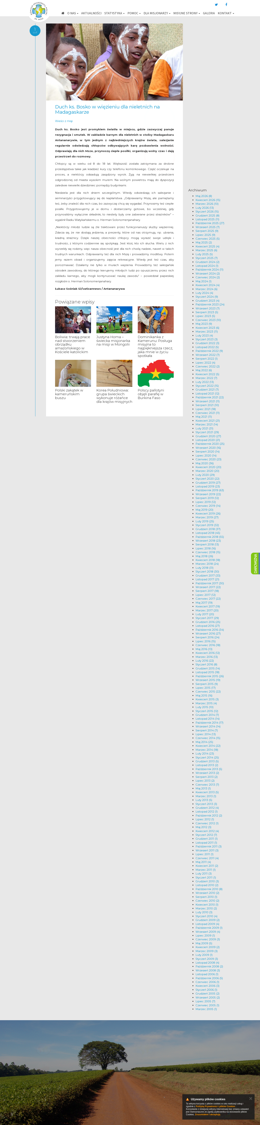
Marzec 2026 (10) (207, 203)
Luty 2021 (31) (204, 428)
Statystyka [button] (114, 13)
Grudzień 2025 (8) (208, 215)
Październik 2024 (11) (210, 269)
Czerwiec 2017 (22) (208, 598)
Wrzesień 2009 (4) (208, 931)
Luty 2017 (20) (205, 614)
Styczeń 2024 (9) (207, 296)
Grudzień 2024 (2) (208, 262)
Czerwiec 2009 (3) (208, 939)
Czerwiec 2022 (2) (208, 366)
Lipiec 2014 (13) (206, 734)
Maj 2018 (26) (204, 556)
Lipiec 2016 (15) (206, 641)
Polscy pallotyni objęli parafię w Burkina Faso (151, 394)
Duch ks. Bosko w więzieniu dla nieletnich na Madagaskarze (107, 109)
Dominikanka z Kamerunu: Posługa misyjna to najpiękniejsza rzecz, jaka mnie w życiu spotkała (155, 346)
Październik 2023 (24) (210, 304)
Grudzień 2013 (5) (207, 761)
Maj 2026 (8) (204, 196)
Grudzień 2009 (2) (208, 920)
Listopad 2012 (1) (207, 811)
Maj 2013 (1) (203, 788)
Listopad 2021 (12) (207, 393)
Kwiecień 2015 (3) (207, 699)
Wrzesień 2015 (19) (208, 680)
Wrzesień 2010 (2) (207, 893)
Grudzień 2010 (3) (207, 881)
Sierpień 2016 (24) (208, 637)
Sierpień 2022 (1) (207, 358)
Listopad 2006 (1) (207, 974)
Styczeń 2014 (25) (207, 757)
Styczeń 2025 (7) (207, 258)
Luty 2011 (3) (204, 873)
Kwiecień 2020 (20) (208, 467)
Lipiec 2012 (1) (205, 819)
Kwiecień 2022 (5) (207, 374)
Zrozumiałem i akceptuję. (208, 1114)
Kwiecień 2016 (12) (208, 653)
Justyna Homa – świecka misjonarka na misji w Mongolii (113, 341)
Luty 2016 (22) (205, 660)
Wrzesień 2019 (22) (208, 494)
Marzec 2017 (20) (207, 610)
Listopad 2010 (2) (207, 885)
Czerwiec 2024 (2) (208, 277)
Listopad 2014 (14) (208, 718)
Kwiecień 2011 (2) (207, 865)
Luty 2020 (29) (205, 475)
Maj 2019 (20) (204, 509)
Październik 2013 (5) (209, 769)
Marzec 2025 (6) (206, 250)
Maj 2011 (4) (203, 862)
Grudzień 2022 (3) (207, 343)
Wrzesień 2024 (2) (208, 273)
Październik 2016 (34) (210, 629)
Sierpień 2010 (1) (206, 897)
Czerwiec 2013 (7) (207, 784)
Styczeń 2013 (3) (206, 804)
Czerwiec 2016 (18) (208, 645)
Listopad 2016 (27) (208, 625)
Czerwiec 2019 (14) (208, 505)
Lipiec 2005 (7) (205, 1001)
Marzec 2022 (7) (206, 378)
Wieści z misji (64, 121)
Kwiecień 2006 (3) (208, 985)
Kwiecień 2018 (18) (208, 560)
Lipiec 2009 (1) (205, 935)
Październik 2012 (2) (209, 815)
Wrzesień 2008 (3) (208, 970)
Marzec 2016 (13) (207, 657)
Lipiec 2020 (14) (206, 455)
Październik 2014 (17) (210, 722)
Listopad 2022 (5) (207, 347)
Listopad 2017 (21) (207, 579)
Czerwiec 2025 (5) (208, 238)
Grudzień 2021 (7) (207, 389)
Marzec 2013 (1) (206, 796)
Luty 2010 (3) (204, 912)
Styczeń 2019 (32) (207, 525)
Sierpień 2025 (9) (207, 231)
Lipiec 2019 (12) (206, 502)
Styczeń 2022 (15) (207, 385)
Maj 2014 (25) (204, 742)
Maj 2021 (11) (204, 416)
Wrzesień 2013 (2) (207, 773)
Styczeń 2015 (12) (207, 711)
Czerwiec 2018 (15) (208, 552)
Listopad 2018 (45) (208, 533)
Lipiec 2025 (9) (205, 235)
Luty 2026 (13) (205, 207)
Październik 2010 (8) (209, 889)
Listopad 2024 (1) (207, 265)
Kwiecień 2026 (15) (208, 200)
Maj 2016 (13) (204, 649)
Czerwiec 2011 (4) (207, 858)
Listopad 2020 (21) (208, 440)
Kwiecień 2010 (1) (207, 904)
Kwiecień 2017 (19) (208, 606)
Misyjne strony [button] (186, 13)
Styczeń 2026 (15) (207, 211)
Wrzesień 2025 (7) (208, 227)
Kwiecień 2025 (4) (208, 246)
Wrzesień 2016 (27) (208, 633)
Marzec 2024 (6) (207, 289)
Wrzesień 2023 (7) (208, 308)
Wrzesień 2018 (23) (208, 540)
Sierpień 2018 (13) (207, 544)
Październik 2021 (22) (210, 397)
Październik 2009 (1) (209, 927)
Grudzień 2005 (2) (208, 993)
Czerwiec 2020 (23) (209, 459)
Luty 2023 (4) (204, 335)
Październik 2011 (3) (209, 846)
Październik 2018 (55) (210, 537)
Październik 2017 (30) (210, 583)
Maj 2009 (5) (204, 943)
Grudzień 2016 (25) (208, 622)
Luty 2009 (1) (204, 955)
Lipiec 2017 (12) (206, 595)
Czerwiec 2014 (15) (208, 738)
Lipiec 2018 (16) (206, 548)
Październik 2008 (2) (209, 966)
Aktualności (91, 13)
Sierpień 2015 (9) (207, 684)
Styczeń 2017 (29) (207, 618)
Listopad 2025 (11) (207, 219)
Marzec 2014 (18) (207, 749)
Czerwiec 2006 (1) (207, 982)
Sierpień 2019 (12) (207, 498)
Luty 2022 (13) (205, 382)
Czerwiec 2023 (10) (208, 320)
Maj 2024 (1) (204, 281)
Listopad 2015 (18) (208, 672)
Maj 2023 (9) (204, 323)
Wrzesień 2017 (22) (208, 587)
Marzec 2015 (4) (206, 703)
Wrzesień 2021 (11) (208, 401)
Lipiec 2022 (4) (205, 362)
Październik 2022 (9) (209, 351)
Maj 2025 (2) (204, 242)
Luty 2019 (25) (205, 521)
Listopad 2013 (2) (207, 765)
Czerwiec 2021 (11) (208, 413)
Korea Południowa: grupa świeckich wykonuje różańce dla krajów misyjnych (114, 396)
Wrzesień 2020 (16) (208, 447)
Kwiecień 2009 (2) (208, 947)
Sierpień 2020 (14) (208, 451)
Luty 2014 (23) (205, 753)
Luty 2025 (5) (204, 254)
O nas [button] (72, 13)
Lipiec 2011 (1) (205, 854)
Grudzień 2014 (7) (207, 715)
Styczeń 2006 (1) (206, 989)
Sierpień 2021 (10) (207, 405)
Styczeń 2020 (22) (208, 478)
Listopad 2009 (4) (207, 924)
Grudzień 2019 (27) (208, 482)
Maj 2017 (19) (204, 602)
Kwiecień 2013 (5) (207, 792)
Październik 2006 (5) (209, 978)
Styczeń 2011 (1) (206, 877)
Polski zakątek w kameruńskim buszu (69, 394)
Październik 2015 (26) (210, 676)
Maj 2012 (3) (203, 827)
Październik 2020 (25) (210, 443)
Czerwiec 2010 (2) (207, 900)
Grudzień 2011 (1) (207, 838)
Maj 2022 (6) (204, 370)
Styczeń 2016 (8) (206, 664)
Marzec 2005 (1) (206, 1009)
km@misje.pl (141, 1085)
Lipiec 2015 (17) (206, 687)
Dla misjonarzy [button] (157, 13)
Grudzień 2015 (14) (208, 668)
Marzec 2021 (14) (207, 424)
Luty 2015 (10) (205, 707)
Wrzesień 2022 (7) (208, 355)
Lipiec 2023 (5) (205, 316)
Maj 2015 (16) (204, 695)
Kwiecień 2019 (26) (208, 513)
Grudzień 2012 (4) (207, 807)
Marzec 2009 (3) (207, 951)
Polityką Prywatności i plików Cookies (215, 1106)
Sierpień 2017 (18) (207, 591)
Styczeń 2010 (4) (207, 916)
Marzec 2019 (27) (207, 517)
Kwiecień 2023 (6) (207, 327)
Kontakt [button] (226, 13)
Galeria (209, 13)
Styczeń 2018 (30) (207, 571)
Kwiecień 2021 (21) (208, 420)
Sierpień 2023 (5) (207, 312)
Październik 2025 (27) (210, 223)
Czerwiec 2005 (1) (207, 1005)
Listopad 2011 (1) (206, 842)
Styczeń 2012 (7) (206, 835)
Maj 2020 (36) (205, 463)
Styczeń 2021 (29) (207, 432)
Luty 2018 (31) (205, 567)
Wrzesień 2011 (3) (207, 850)
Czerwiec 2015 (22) (208, 691)
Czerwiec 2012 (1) (207, 823)
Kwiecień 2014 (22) (208, 745)
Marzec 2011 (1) (206, 869)
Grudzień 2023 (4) (208, 300)
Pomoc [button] (134, 13)
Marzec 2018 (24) (207, 563)
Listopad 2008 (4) (207, 962)
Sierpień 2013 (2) (207, 777)
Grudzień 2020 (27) (208, 436)
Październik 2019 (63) (210, 490)
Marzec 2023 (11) (207, 331)
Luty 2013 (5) (204, 800)
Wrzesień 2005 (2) (208, 997)
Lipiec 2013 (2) (205, 780)
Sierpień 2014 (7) (207, 730)
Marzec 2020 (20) (207, 471)
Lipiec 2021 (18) (206, 409)
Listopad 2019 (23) (208, 486)
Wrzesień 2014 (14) (208, 726)
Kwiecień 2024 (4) (208, 285)
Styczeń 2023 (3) (207, 339)
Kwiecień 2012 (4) (207, 831)
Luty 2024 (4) (204, 293)
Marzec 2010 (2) (206, 908)
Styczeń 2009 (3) (207, 959)
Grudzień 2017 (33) (208, 575)
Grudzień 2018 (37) (208, 529)
